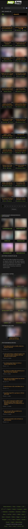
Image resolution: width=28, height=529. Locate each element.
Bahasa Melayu (19, 522)
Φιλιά (11, 137)
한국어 (14, 514)
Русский (7, 522)
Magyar (18, 517)
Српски (23, 511)
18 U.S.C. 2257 (20, 526)
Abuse (14, 526)
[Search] (24, 8)
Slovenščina (11, 511)
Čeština (13, 517)
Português (4, 519)
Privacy (5, 526)
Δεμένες (10, 106)
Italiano (25, 509)
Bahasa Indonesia (7, 506)
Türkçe (13, 506)
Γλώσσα (11, 122)
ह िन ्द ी (3, 509)
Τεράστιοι (10, 201)
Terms (10, 526)
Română (18, 519)
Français (19, 506)
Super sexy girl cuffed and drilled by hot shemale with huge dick (13, 412)
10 (24, 206)
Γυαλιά (23, 76)
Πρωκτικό (23, 137)
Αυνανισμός (5, 122)
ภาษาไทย (9, 514)
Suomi (23, 514)
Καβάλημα (19, 152)
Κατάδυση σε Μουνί (7, 30)
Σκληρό (5, 106)
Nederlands (5, 511)
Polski (13, 519)
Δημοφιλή (16, 14)
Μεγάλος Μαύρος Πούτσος (7, 91)
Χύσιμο (24, 30)
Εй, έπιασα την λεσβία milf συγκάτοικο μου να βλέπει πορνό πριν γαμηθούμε (14, 371)
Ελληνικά (8, 517)
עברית (9, 519)
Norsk (4, 514)
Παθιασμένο (18, 30)
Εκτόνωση (9, 76)
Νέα (3, 14)
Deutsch (14, 509)
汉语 (23, 506)
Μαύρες (9, 168)
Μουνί (24, 152)
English (12, 522)
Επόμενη (14, 209)
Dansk (3, 517)
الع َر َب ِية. (23, 517)
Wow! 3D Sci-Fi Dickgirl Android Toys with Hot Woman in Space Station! (14, 379)
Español (9, 509)
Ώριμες (24, 60)
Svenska (23, 519)
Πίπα (19, 76)
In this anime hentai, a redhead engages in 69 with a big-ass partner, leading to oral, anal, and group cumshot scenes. (14, 355)
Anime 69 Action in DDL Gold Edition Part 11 (14, 386)
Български (20, 509)
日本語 (18, 514)
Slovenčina (18, 511)
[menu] (2, 8)
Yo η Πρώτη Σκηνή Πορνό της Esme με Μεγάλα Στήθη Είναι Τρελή (12, 363)
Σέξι (4, 76)
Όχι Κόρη (19, 60)
